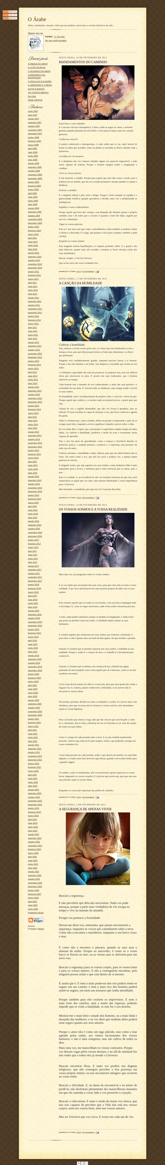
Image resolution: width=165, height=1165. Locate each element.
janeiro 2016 (33, 495)
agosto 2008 (33, 163)
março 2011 (33, 279)
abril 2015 (32, 462)
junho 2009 (33, 201)
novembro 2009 (35, 219)
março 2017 (33, 547)
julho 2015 (32, 473)
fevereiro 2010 (34, 230)
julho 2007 (32, 115)
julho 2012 (32, 338)
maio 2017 (32, 555)
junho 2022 (33, 782)
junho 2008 (33, 156)
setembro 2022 (35, 793)
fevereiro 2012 (34, 320)
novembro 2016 (35, 532)
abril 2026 (32, 901)
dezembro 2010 (35, 268)
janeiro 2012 (33, 316)
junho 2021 (33, 737)
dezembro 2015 (35, 491)
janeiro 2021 (33, 719)
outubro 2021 (34, 752)
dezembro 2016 (35, 536)
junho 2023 (33, 827)
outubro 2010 (34, 260)
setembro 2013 (35, 391)
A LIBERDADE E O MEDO (40, 85)
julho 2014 (32, 428)
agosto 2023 (33, 834)
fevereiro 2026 (34, 894)
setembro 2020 (35, 704)
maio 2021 (32, 734)
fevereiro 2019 (34, 633)
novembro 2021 (35, 756)
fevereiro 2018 (34, 588)
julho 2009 (32, 204)
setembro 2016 (35, 525)
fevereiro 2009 (34, 186)
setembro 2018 (35, 614)
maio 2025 (32, 860)
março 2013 (33, 368)
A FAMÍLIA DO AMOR (38, 64)
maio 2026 (32, 905)
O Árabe (59, 37)
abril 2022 (32, 775)
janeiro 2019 (33, 629)
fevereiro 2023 (34, 812)
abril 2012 (32, 327)
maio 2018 (32, 600)
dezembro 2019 (35, 670)
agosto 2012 (33, 342)
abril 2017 (32, 551)
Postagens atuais (36, 913)
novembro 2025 (35, 883)
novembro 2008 (35, 175)
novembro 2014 (35, 443)
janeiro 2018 (33, 584)
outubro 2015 (34, 484)
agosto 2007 (33, 119)
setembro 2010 (35, 257)
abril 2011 (32, 283)
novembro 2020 (35, 711)
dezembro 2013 (35, 402)
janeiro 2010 (33, 227)
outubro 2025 (34, 879)
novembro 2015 (35, 488)
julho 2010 (32, 249)
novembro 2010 (35, 264)
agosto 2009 (33, 208)
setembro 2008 (35, 167)
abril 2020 (32, 685)
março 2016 (33, 503)
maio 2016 (32, 510)
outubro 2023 (34, 842)
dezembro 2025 (35, 886)
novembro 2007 (35, 130)
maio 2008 (32, 152)
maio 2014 (32, 421)
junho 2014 (33, 424)
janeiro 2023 (33, 808)
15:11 (79, 271)
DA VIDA (32, 96)
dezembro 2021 (35, 760)
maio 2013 (32, 376)
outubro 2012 (34, 350)
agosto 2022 (33, 790)
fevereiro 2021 (34, 722)
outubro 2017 (34, 573)
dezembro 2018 (35, 626)
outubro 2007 (34, 126)
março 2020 (33, 681)
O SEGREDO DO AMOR (39, 71)
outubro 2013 (34, 394)
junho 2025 (33, 864)
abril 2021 (32, 730)
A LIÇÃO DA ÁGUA (36, 67)
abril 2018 (32, 596)
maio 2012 (32, 331)
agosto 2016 (33, 521)
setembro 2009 (35, 212)
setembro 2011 (35, 301)
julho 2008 (32, 160)
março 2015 (33, 458)
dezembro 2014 (35, 447)
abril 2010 (32, 238)
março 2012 (33, 324)
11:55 (79, 498)
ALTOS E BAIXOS (36, 89)
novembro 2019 (35, 667)
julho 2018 (32, 607)
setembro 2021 (35, 749)
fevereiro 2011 (34, 275)
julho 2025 (32, 868)
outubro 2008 (34, 171)
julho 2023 (32, 831)
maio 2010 (32, 242)
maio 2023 (32, 823)
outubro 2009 (34, 216)
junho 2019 (33, 648)
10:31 (79, 1132)
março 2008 (33, 145)
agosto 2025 (33, 872)
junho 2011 (33, 290)
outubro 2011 (34, 305)
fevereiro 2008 (34, 141)
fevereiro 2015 (34, 454)
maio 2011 (32, 286)
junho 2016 (33, 514)
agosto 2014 (33, 432)
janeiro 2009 (33, 182)
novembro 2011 (35, 309)
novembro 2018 (35, 622)
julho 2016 (32, 518)
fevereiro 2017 (34, 544)
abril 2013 (32, 372)
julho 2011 (32, 294)
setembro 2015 (35, 480)
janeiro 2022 (33, 764)
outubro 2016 (34, 529)
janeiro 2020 (33, 674)
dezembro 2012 (35, 357)
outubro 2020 (34, 708)
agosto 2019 (33, 655)
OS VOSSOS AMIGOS (38, 93)
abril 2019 (32, 640)
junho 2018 (33, 603)
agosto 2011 (33, 298)
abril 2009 (32, 193)
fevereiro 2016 (34, 499)
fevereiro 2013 (34, 365)
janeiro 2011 (33, 272)
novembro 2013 (35, 398)
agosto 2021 (33, 745)
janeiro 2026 (33, 890)
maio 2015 (32, 465)
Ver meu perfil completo (55, 40)
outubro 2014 (34, 439)
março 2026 (33, 898)
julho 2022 (32, 786)
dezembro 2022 (35, 805)
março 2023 (33, 816)
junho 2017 (33, 559)
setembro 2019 (35, 659)
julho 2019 (32, 652)
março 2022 (33, 771)
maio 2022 (32, 778)
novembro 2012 (35, 354)
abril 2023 (32, 819)
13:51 (79, 797)
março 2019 (33, 637)
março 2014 (33, 413)
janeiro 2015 (33, 450)
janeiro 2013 (33, 361)
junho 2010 (33, 245)
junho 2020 (33, 693)
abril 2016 (32, 506)
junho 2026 (33, 909)
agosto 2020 (33, 700)
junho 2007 (33, 111)
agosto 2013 (33, 387)
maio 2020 (32, 689)
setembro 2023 (35, 838)
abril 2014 (32, 417)
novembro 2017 (35, 577)
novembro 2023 (35, 846)
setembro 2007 (35, 122)
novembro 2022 (35, 801)
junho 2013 (33, 380)
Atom (41, 929)
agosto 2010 (33, 253)
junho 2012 (33, 335)
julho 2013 (32, 383)
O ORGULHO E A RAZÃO (40, 81)
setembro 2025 (35, 875)
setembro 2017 (35, 570)
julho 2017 (32, 562)
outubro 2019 (34, 663)
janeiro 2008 (33, 137)
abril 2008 (32, 148)
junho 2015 (33, 469)
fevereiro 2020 (34, 678)
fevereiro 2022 (34, 767)
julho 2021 (32, 741)
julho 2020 (32, 696)
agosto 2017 (33, 566)
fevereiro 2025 (34, 849)
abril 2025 (32, 857)
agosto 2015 (33, 476)
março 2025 (33, 853)
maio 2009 (32, 197)
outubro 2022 (34, 797)
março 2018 (33, 592)
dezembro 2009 (35, 223)
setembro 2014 (35, 435)
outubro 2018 (34, 618)
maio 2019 (32, 644)
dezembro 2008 (35, 178)
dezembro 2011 (35, 313)
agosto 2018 (33, 611)
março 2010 (33, 234)
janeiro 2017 (33, 540)
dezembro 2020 (35, 715)
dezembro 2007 (35, 134)
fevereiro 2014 (34, 409)
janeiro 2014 (33, 406)
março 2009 (33, 189)
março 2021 (33, 726)
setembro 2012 (35, 346)
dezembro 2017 (35, 581)
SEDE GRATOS (35, 100)
